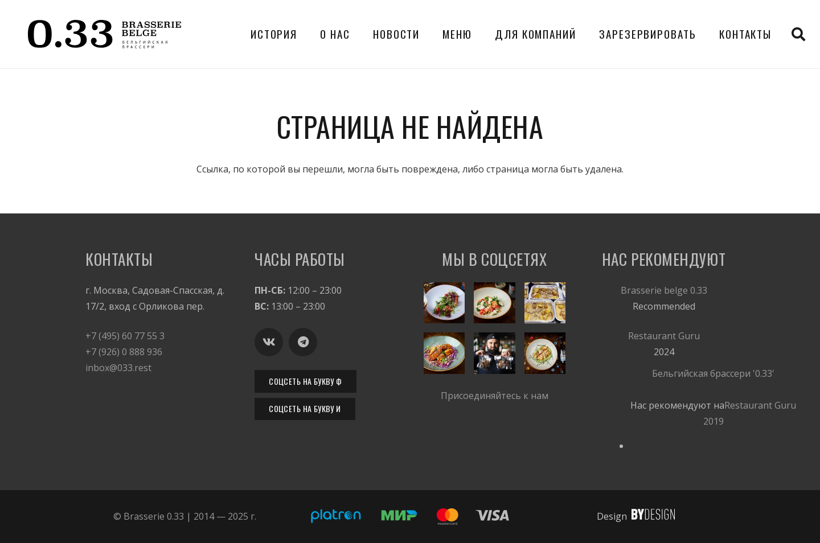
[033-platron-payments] (410, 516)
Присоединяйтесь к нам (494, 395)
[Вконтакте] (269, 342)
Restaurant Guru (664, 336)
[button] (798, 34)
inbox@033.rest (118, 367)
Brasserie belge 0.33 (664, 290)
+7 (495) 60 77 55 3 (125, 336)
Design (612, 516)
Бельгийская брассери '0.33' (713, 373)
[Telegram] (303, 342)
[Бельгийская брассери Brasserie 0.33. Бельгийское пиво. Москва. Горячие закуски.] (104, 34)
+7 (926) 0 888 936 (123, 351)
